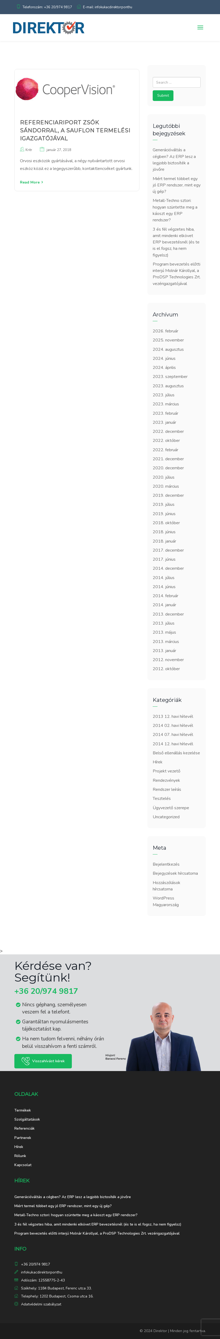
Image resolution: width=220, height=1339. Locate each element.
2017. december (168, 550)
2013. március (166, 642)
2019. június (164, 514)
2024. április (164, 368)
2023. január (164, 422)
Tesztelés (162, 798)
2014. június (164, 587)
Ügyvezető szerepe (171, 808)
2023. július (164, 395)
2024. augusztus (168, 349)
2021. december (168, 459)
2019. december (168, 495)
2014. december (168, 568)
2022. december (168, 431)
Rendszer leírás (167, 789)
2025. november (168, 340)
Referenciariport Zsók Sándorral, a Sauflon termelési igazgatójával (75, 130)
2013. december (168, 614)
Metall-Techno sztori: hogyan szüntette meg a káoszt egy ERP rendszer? (76, 1215)
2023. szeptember (170, 377)
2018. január (164, 541)
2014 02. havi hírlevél (173, 725)
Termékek (22, 1110)
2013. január (164, 651)
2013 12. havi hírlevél (173, 716)
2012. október (166, 669)
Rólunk (20, 1155)
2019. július (164, 504)
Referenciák (24, 1128)
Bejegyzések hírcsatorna (175, 873)
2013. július (164, 623)
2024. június (164, 358)
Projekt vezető (166, 771)
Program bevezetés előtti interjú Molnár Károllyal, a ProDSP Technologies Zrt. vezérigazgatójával (97, 1233)
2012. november (168, 660)
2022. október (166, 440)
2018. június (164, 532)
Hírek (158, 762)
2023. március (166, 404)
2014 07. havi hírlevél (173, 735)
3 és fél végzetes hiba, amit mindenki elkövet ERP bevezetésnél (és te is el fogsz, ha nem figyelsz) (176, 242)
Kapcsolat (22, 1164)
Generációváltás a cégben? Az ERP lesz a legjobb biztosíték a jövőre (72, 1196)
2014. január (164, 605)
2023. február (165, 413)
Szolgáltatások (27, 1119)
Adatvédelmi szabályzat (41, 1304)
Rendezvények (166, 780)
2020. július (164, 477)
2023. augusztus (168, 386)
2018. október (166, 523)
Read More (30, 182)
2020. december (168, 468)
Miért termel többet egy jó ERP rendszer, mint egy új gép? (177, 185)
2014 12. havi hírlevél (173, 744)
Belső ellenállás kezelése (176, 753)
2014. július (164, 578)
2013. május (164, 632)
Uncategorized (166, 817)
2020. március (166, 486)
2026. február (165, 331)
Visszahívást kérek (48, 1060)
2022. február (165, 450)
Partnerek (22, 1137)
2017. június (164, 559)
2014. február (165, 596)
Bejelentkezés (166, 864)
